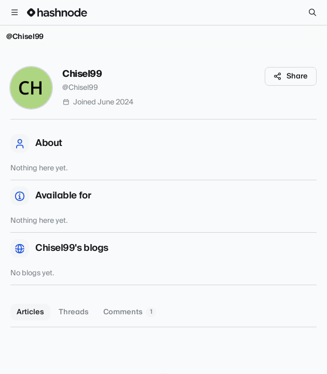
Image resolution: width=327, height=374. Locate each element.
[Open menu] (14, 12)
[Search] (312, 12)
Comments (129, 312)
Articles (30, 312)
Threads (74, 312)
